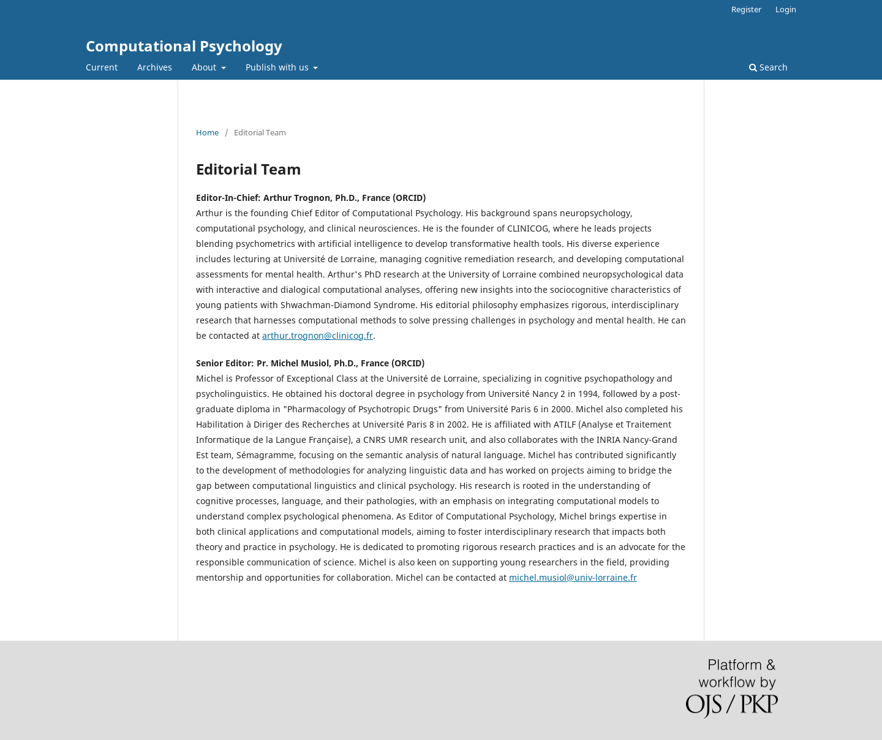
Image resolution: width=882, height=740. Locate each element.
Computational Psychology (184, 46)
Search (768, 67)
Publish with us (278, 67)
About (205, 67)
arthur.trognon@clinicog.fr (317, 335)
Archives (154, 67)
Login (785, 9)
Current (102, 67)
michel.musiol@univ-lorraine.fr (573, 577)
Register (746, 9)
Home (207, 132)
